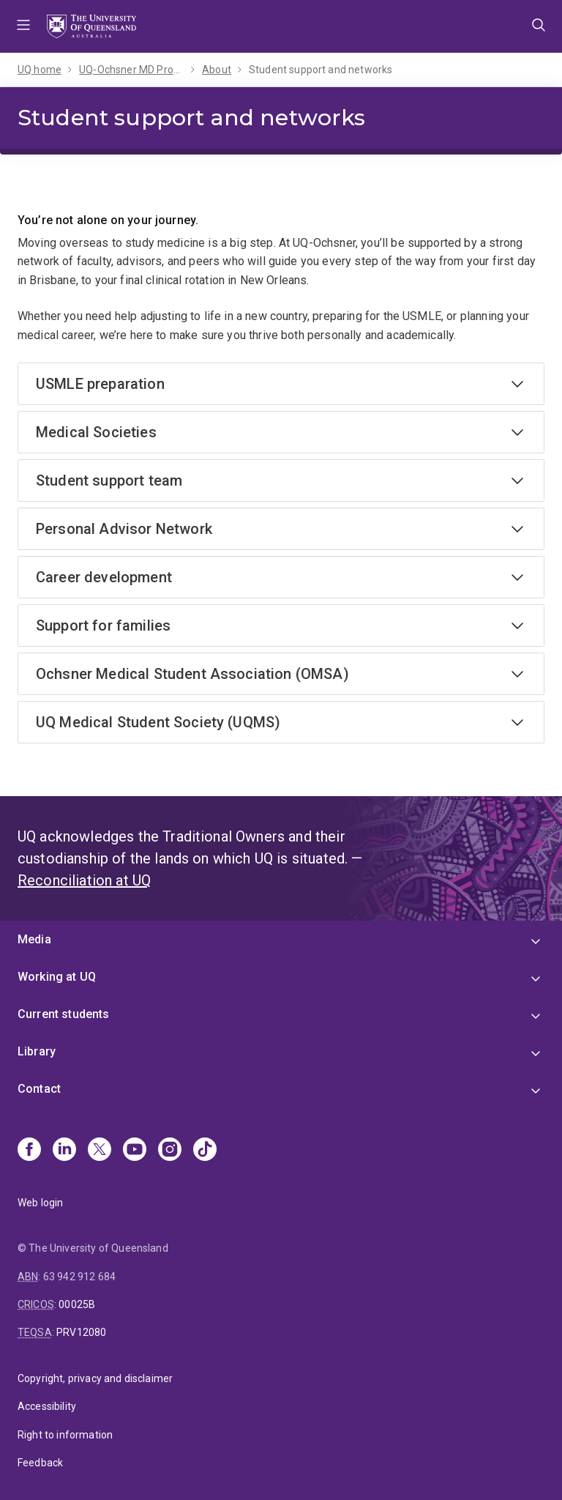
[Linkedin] (64, 1150)
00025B (77, 1304)
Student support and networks (320, 69)
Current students (64, 1014)
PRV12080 (81, 1332)
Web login (40, 1202)
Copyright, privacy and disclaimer (95, 1378)
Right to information (65, 1435)
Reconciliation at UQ (84, 880)
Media (34, 939)
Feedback (40, 1463)
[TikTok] (205, 1150)
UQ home (39, 69)
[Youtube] (134, 1150)
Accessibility (47, 1406)
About (216, 69)
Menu (23, 26)
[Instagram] (169, 1150)
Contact (39, 1089)
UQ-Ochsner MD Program (131, 69)
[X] (99, 1150)
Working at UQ (57, 977)
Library (37, 1051)
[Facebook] (29, 1150)
